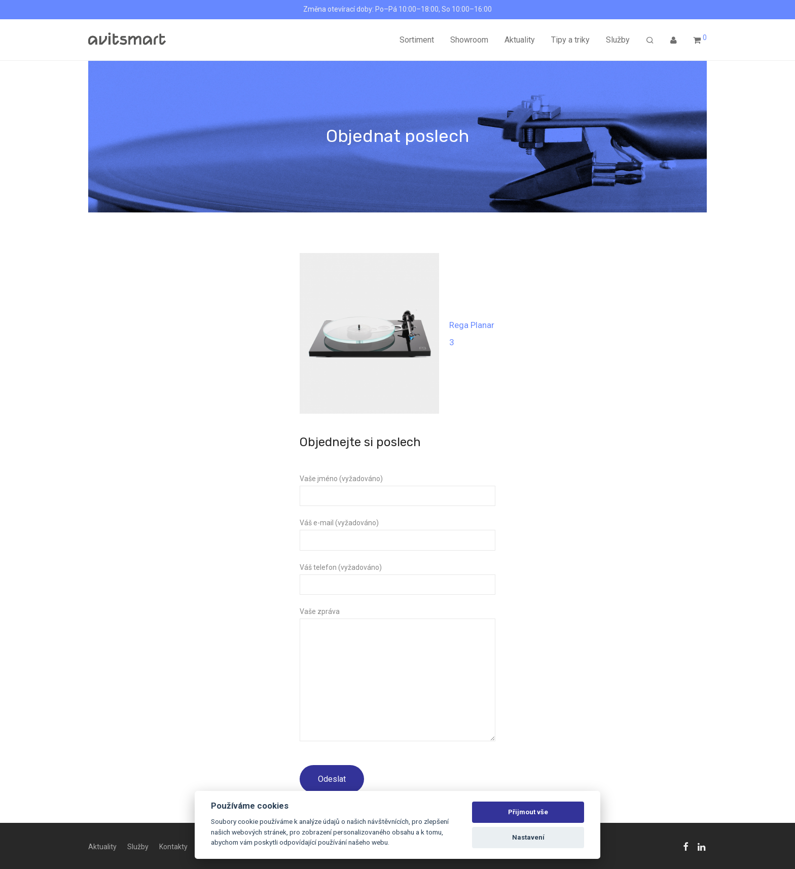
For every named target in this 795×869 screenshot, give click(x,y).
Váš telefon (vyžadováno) (398, 579)
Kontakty (173, 847)
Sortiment (417, 40)
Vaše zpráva (398, 676)
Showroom (469, 40)
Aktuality (519, 40)
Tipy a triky (570, 40)
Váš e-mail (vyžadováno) (398, 534)
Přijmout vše (528, 812)
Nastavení (528, 837)
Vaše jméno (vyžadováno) (398, 490)
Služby (618, 40)
